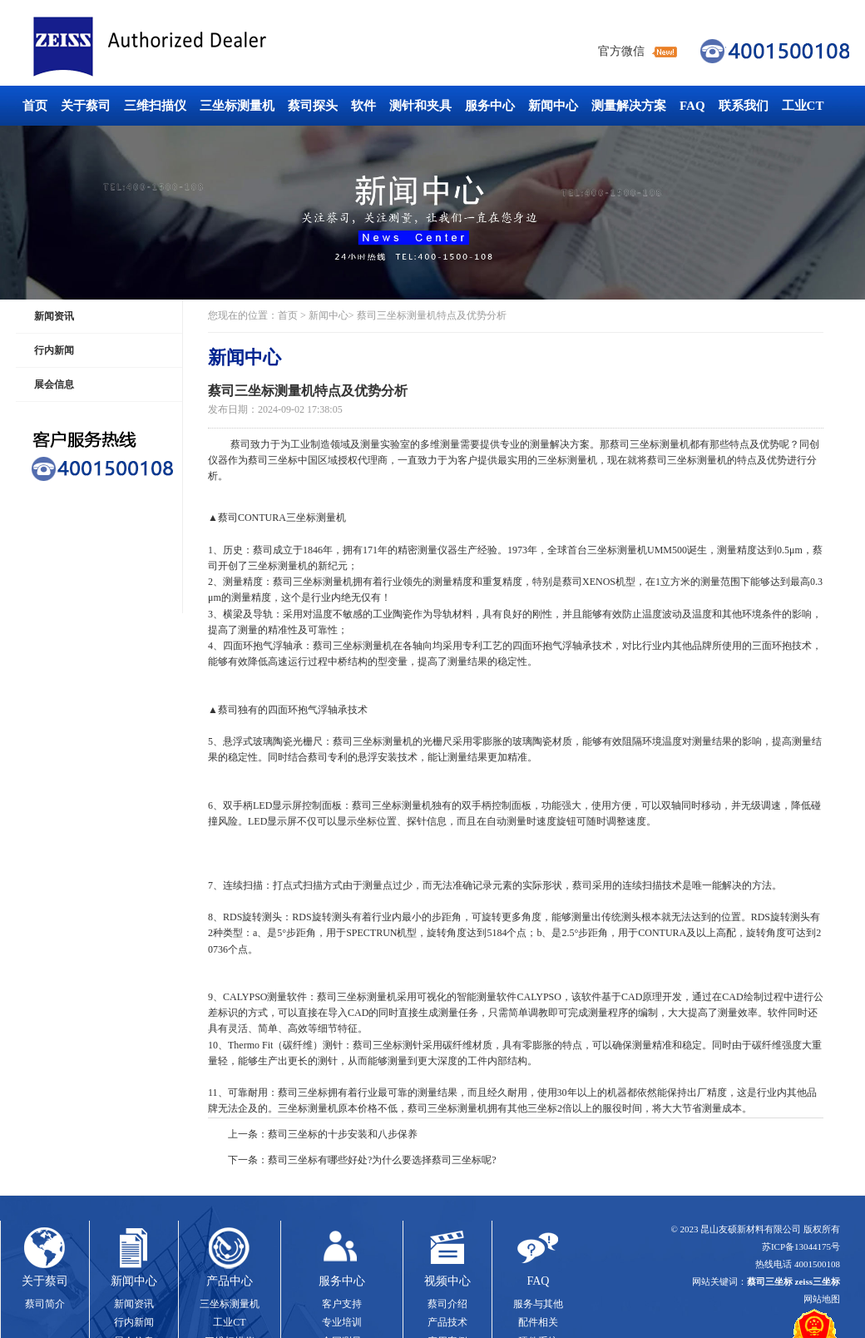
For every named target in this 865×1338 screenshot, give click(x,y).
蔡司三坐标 (187, 47)
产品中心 (229, 1281)
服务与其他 (538, 1304)
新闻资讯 (54, 316)
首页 (34, 105)
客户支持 (342, 1304)
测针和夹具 (420, 105)
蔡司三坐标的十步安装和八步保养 (343, 1134)
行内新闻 (54, 350)
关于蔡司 (86, 105)
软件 (363, 105)
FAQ (692, 105)
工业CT (803, 105)
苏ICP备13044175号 (801, 1246)
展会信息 (54, 384)
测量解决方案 (628, 105)
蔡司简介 (45, 1304)
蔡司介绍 (447, 1304)
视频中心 (447, 1281)
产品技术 (447, 1322)
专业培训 (342, 1322)
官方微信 (621, 51)
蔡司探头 (313, 105)
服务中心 (490, 105)
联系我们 (744, 105)
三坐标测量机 (237, 105)
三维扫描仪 (155, 105)
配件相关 (538, 1322)
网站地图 (821, 1299)
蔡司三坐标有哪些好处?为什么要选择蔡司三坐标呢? (382, 1160)
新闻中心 (553, 105)
